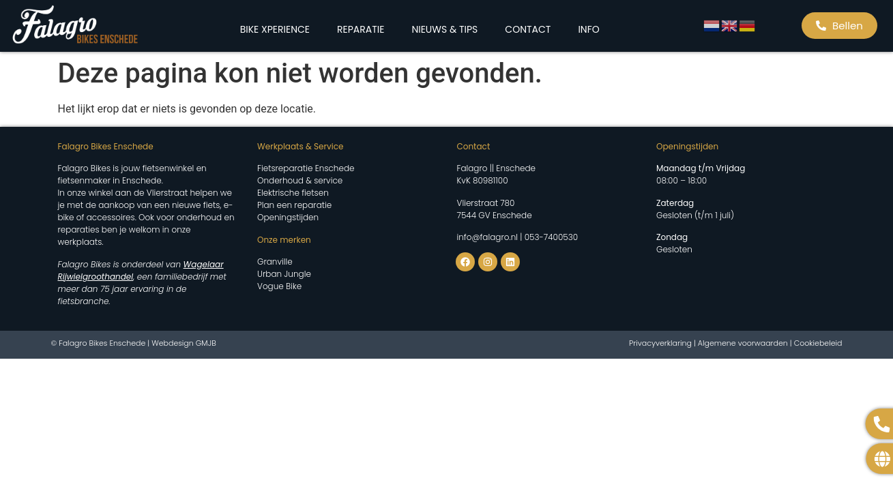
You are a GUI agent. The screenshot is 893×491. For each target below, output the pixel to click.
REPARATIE (360, 29)
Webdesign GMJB (183, 343)
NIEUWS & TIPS (444, 29)
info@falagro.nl (487, 237)
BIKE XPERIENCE (275, 29)
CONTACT (528, 29)
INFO (588, 29)
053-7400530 (551, 237)
